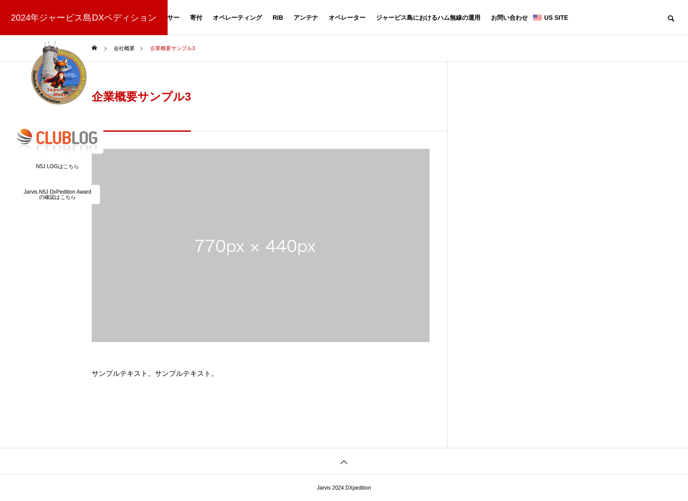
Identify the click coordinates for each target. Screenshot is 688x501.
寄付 (196, 17)
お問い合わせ (509, 17)
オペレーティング (237, 17)
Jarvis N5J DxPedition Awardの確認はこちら (57, 194)
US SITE (556, 17)
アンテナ (306, 17)
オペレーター (347, 17)
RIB (277, 17)
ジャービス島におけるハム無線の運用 (428, 17)
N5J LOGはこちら (57, 166)
